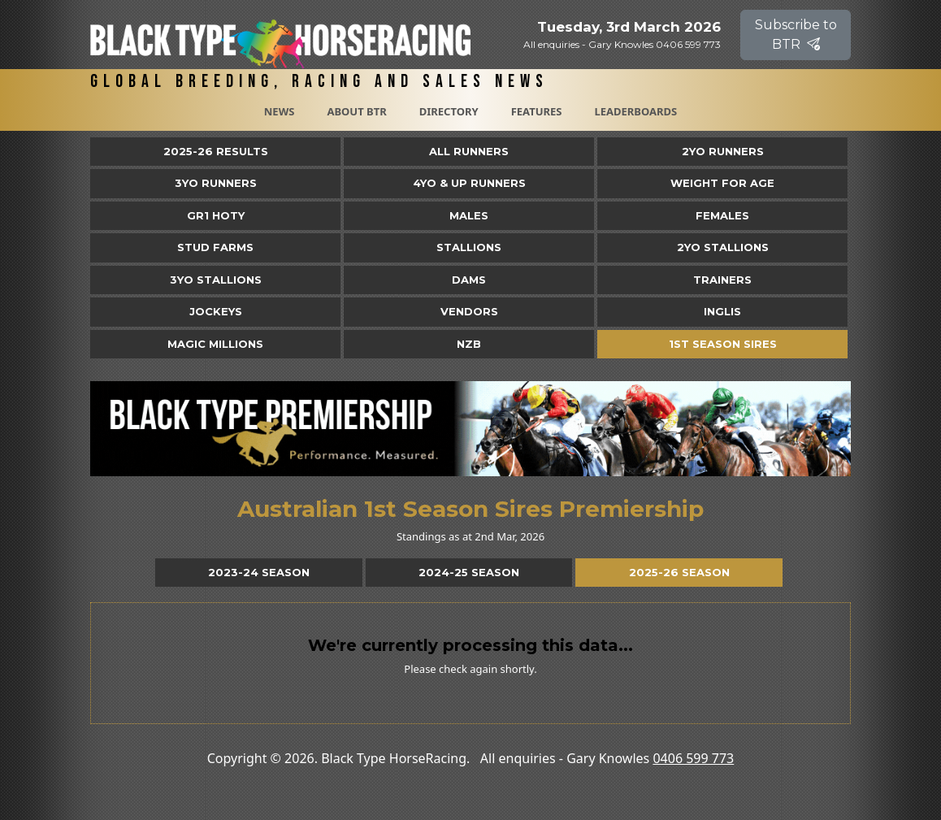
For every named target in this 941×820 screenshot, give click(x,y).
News (279, 111)
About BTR (356, 111)
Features (536, 111)
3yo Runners (216, 182)
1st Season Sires (723, 343)
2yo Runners (723, 151)
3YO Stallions (216, 279)
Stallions (468, 247)
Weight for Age (722, 182)
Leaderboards (635, 111)
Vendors (469, 311)
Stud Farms (215, 247)
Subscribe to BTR (796, 34)
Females (722, 215)
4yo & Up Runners (469, 182)
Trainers (722, 279)
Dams (469, 279)
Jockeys (215, 311)
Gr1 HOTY (216, 215)
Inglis (722, 311)
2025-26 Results (215, 151)
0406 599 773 (693, 758)
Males (468, 215)
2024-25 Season (468, 572)
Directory (449, 111)
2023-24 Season (259, 572)
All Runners (469, 151)
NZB (469, 343)
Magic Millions (215, 343)
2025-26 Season (679, 572)
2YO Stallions (723, 247)
